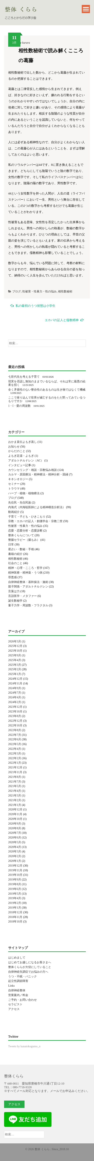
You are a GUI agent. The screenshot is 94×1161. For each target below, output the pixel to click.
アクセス (14, 1009)
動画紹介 (14, 511)
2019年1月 (14, 907)
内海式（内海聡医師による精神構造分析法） (36, 507)
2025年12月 (15, 646)
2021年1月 (14, 805)
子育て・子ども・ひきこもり (26, 516)
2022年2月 (14, 758)
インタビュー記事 (19, 465)
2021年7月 (14, 781)
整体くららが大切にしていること (29, 967)
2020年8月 (14, 828)
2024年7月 (14, 692)
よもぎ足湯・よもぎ (21, 455)
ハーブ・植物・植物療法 (24, 493)
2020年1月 (14, 860)
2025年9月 (14, 655)
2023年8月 (14, 716)
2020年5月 (14, 842)
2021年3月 (14, 795)
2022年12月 (15, 720)
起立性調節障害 (18, 981)
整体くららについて (21, 535)
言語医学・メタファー (22, 596)
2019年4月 (14, 898)
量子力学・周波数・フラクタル (28, 605)
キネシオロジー (18, 479)
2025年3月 (14, 664)
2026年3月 (14, 641)
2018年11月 (15, 917)
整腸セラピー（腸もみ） (24, 539)
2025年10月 (15, 650)
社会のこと (15, 563)
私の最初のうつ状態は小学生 (32, 305)
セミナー (14, 483)
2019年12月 (15, 865)
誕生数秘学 (15, 600)
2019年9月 (14, 879)
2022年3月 (14, 753)
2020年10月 (15, 818)
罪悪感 (12, 577)
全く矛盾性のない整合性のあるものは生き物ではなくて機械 (46, 389)
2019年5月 (14, 893)
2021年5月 (14, 786)
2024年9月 (14, 688)
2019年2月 (14, 902)
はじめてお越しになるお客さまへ (29, 962)
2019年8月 (14, 884)
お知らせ (14, 446)
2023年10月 (15, 711)
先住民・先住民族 (19, 502)
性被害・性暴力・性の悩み (39, 291)
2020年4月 (14, 847)
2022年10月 (15, 725)
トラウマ (14, 488)
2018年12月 (15, 912)
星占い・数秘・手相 (21, 549)
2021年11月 (15, 772)
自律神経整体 (16, 990)
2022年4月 (14, 748)
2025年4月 (14, 660)
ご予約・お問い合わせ (22, 999)
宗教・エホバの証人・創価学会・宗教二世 (35, 521)
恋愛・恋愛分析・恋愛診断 (25, 530)
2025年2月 (14, 669)
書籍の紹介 (15, 554)
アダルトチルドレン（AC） (26, 460)
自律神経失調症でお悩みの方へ (28, 971)
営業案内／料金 (18, 995)
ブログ (16, 291)
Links (11, 985)
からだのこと (16, 451)
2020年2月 (14, 856)
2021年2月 (14, 800)
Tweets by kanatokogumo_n (24, 1046)
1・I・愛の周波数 (19, 405)
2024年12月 (15, 678)
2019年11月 (15, 870)
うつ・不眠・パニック (22, 976)
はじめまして (16, 957)
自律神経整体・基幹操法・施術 (28, 582)
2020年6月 (14, 837)
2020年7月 (14, 832)
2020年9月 (14, 823)
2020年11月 (15, 814)
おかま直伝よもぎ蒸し (22, 441)
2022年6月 (14, 739)
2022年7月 (14, 734)
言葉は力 (14, 591)
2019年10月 (15, 874)
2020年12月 (15, 809)
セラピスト (15, 1004)
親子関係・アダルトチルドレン (28, 586)
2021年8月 (14, 776)
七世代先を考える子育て (24, 376)
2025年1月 (14, 674)
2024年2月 (14, 702)
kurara (26, 42)
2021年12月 (15, 767)
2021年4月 (14, 790)
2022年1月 (14, 762)
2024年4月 (14, 697)
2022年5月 (14, 744)
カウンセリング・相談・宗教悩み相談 (32, 469)
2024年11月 (15, 683)
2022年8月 (14, 730)
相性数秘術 (65, 291)
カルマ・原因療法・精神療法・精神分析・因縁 (38, 474)
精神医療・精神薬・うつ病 (25, 572)
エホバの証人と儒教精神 (64, 320)
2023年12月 (15, 706)
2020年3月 (14, 851)
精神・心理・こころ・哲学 (25, 567)
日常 (11, 544)
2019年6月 (14, 889)
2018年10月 (15, 921)
